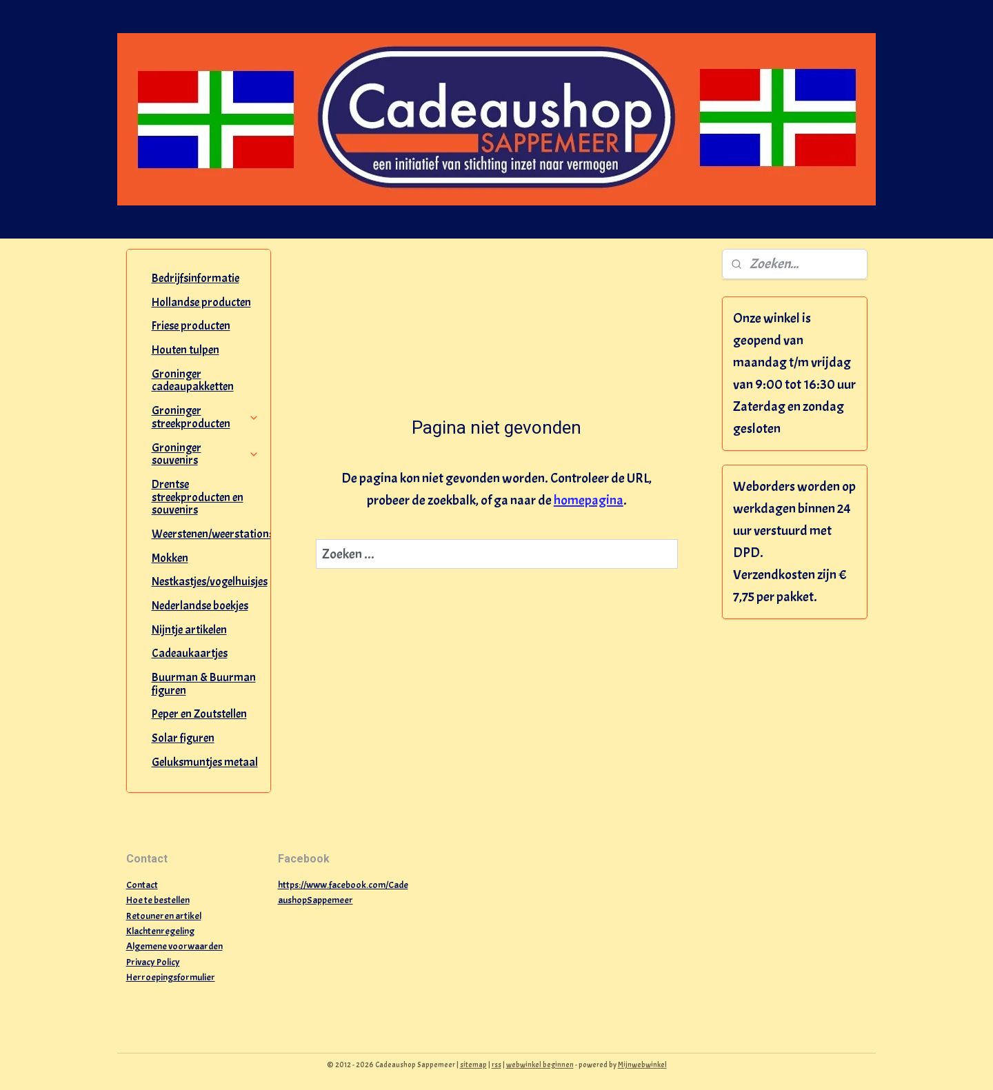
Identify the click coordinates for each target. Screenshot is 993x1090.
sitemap (473, 1064)
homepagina (588, 500)
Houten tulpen (185, 350)
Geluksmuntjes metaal (205, 762)
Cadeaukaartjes (190, 653)
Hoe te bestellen (158, 900)
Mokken (170, 558)
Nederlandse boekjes (200, 605)
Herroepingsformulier (170, 977)
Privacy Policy (153, 962)
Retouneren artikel (163, 916)
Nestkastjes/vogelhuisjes (210, 581)
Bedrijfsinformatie (195, 278)
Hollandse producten (201, 302)
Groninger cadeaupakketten (193, 380)
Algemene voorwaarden (174, 946)
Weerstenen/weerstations (211, 534)
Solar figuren (183, 738)
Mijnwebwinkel (642, 1064)
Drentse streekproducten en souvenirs (197, 497)
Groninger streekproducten (206, 417)
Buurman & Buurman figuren (204, 684)
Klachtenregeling (160, 931)
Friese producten (191, 326)
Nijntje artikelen (189, 630)
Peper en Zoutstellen (199, 714)
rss (496, 1064)
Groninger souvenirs (206, 454)
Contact (142, 885)
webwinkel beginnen (540, 1064)
